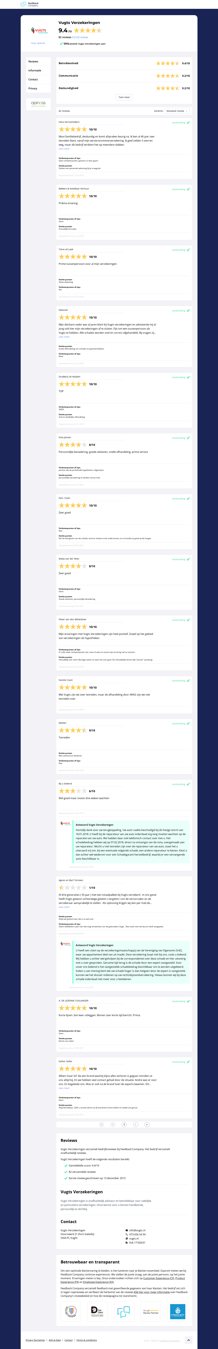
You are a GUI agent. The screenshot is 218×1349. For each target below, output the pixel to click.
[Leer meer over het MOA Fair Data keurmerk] (97, 1311)
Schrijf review (80, 37)
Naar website (38, 43)
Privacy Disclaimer (35, 1340)
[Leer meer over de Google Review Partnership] (150, 1311)
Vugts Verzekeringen (79, 22)
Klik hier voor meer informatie (152, 1292)
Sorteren (158, 110)
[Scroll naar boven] (188, 1340)
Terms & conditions (86, 1340)
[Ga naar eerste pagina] (101, 1124)
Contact (69, 1340)
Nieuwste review (177, 111)
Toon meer (124, 97)
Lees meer (64, 148)
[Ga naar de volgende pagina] (135, 1124)
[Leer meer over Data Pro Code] (70, 1311)
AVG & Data (55, 1340)
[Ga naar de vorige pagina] (112, 1124)
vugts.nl (134, 1238)
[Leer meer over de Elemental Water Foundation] (177, 1311)
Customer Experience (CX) (158, 1278)
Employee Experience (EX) (98, 1282)
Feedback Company (169, 1340)
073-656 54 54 (137, 1234)
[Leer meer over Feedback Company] (124, 1311)
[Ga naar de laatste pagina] (146, 1124)
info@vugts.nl (137, 1230)
